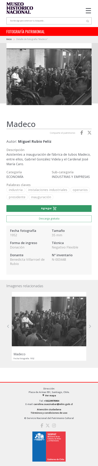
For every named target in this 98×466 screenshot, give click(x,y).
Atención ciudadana (49, 409)
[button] (8, 326)
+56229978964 (51, 400)
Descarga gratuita (49, 218)
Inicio (9, 39)
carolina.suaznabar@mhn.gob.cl (53, 404)
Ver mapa (49, 395)
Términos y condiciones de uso (49, 412)
